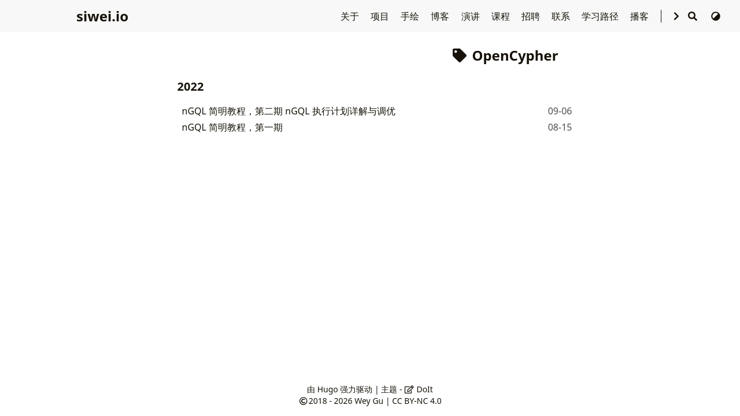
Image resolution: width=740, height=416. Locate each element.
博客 (441, 16)
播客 (640, 16)
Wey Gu (368, 400)
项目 (381, 16)
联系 (562, 16)
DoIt (418, 389)
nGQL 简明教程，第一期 (232, 127)
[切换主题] (716, 16)
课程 (501, 16)
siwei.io (102, 15)
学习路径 (601, 16)
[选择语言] (676, 16)
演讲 (471, 16)
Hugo (327, 389)
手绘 (411, 16)
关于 (351, 16)
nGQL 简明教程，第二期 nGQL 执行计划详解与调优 (288, 111)
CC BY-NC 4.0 (416, 400)
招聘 (531, 16)
